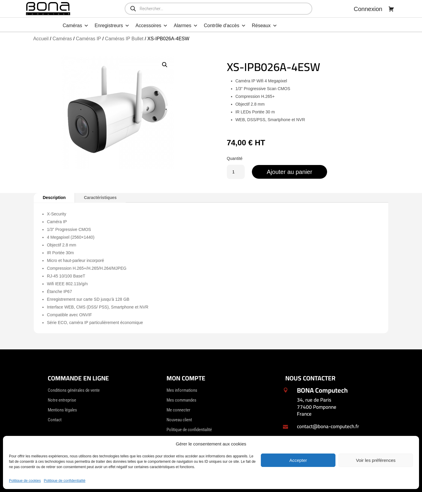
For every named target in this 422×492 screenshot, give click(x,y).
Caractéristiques (100, 197)
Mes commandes (181, 400)
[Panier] (391, 9)
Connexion (368, 9)
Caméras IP (88, 38)
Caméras (76, 26)
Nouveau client (179, 419)
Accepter (298, 460)
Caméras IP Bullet (124, 38)
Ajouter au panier (289, 172)
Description (54, 197)
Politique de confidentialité (64, 481)
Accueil (41, 38)
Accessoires (151, 26)
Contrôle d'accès (225, 26)
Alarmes (186, 26)
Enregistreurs (112, 26)
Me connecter (178, 410)
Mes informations (182, 390)
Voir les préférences (376, 460)
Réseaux (264, 26)
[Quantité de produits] (236, 172)
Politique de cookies (25, 481)
